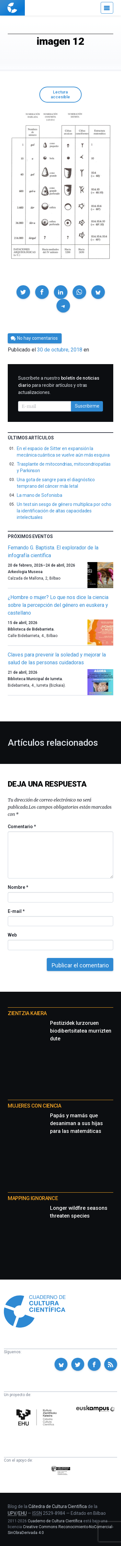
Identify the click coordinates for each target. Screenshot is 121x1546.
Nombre (18, 887)
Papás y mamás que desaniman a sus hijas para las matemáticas (76, 1123)
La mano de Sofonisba (39, 495)
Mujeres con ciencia (34, 1106)
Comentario (22, 826)
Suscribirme (87, 406)
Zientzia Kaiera (27, 1013)
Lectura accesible (60, 94)
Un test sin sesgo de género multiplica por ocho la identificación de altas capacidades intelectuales (64, 511)
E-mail (16, 911)
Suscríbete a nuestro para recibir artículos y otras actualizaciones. (58, 385)
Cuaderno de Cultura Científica (55, 1521)
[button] (23, 292)
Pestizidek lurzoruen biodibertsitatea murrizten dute (80, 1031)
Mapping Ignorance (33, 1198)
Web (12, 935)
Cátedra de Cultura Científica (57, 1506)
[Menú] (107, 8)
